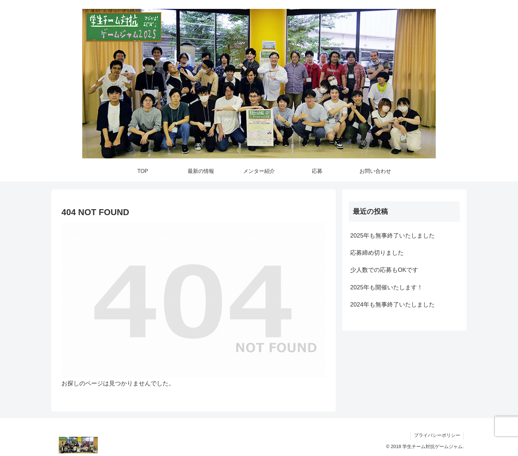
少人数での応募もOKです (384, 270)
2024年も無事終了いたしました (392, 304)
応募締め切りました (377, 252)
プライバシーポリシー (437, 435)
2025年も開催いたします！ (386, 287)
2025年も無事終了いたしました (392, 235)
